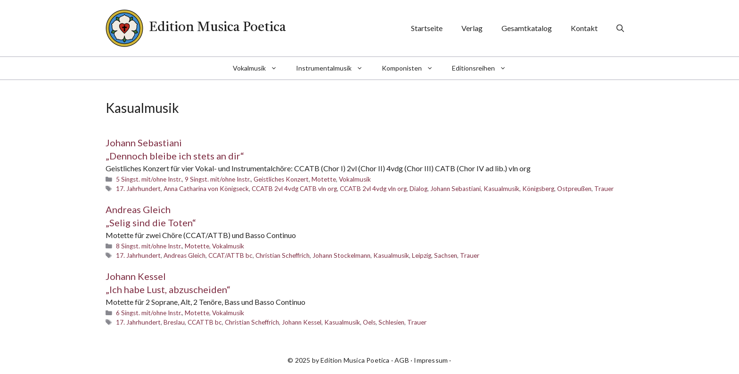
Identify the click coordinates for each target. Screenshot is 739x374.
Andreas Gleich (184, 255)
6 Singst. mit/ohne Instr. (149, 313)
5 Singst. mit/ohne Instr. (149, 179)
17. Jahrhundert (138, 188)
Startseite (427, 28)
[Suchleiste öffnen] (620, 28)
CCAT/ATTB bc (230, 255)
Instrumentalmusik (334, 68)
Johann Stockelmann (341, 255)
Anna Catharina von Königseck (206, 188)
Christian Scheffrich (282, 255)
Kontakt (584, 28)
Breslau (174, 322)
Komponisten (412, 68)
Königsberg (538, 188)
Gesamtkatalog (526, 28)
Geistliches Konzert (281, 179)
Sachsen (445, 255)
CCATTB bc (205, 322)
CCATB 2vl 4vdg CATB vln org (294, 188)
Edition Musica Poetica (217, 27)
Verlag (472, 28)
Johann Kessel (301, 322)
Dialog (418, 188)
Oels (369, 322)
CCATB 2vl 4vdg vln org (373, 188)
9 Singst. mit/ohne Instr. (218, 179)
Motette (324, 179)
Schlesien (391, 322)
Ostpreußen (574, 188)
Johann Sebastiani (455, 188)
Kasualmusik (501, 188)
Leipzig (421, 255)
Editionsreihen (484, 68)
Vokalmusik (260, 68)
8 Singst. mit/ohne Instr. (149, 246)
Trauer (604, 188)
